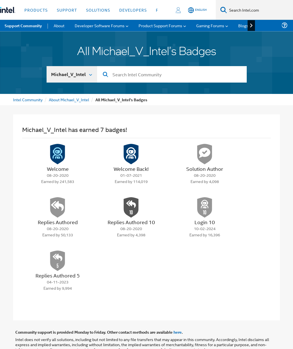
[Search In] (72, 74)
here (177, 332)
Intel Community (28, 99)
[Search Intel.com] (260, 10)
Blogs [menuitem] (243, 25)
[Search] (223, 9)
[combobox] (172, 74)
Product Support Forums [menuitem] (160, 25)
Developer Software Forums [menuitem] (100, 25)
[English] (197, 10)
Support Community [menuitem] (23, 25)
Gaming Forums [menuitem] (210, 25)
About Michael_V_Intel (69, 99)
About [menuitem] (59, 25)
